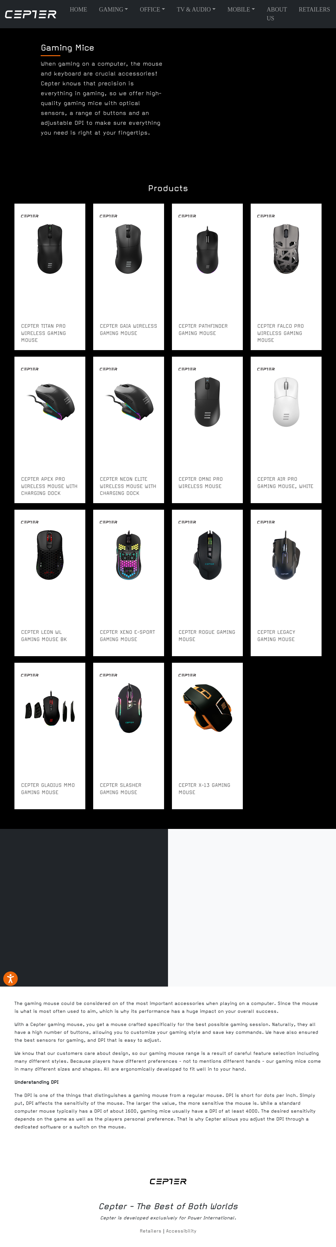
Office (150, 9)
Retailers (314, 9)
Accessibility (181, 1231)
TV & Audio (194, 9)
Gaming (111, 9)
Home (78, 9)
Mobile (238, 9)
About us (277, 14)
